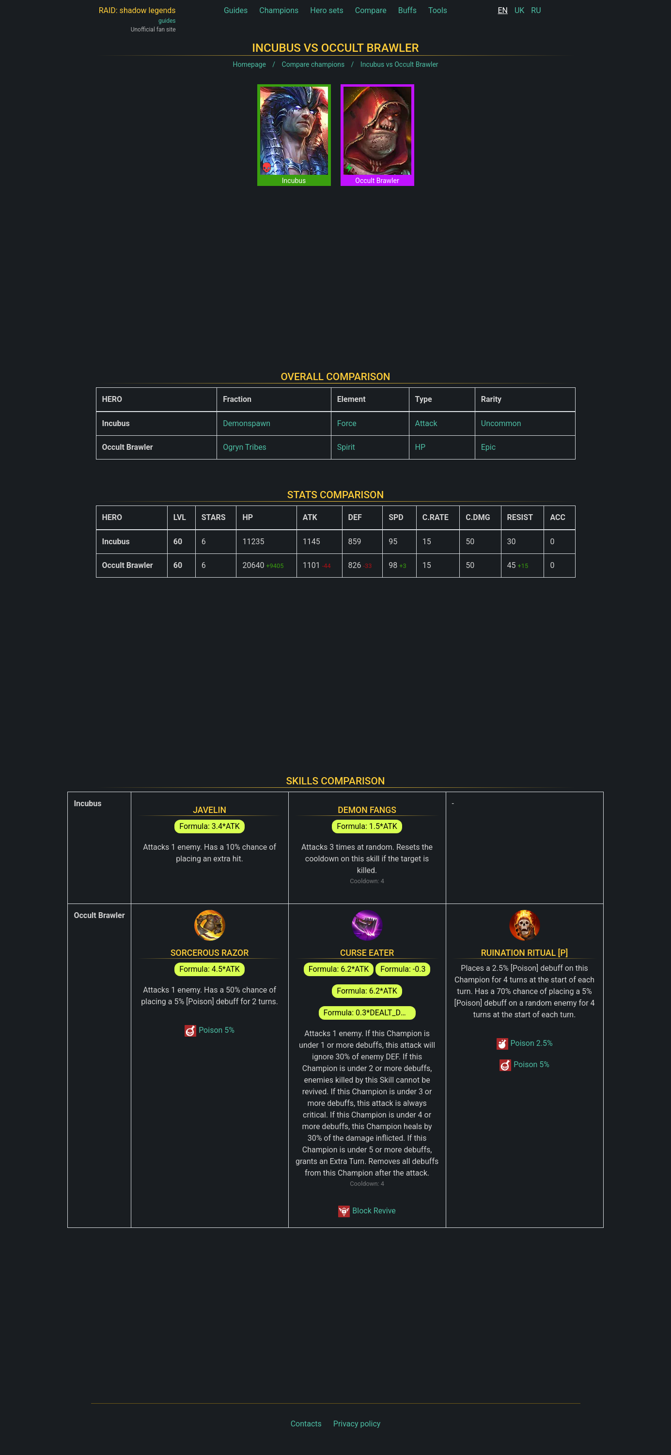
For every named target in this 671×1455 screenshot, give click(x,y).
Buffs (407, 10)
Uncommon (501, 423)
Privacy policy (357, 1423)
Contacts (306, 1423)
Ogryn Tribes (244, 447)
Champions (278, 10)
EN (503, 10)
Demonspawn (246, 423)
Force (347, 423)
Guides (236, 10)
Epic (488, 447)
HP (420, 447)
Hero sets (326, 10)
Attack (426, 423)
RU (536, 10)
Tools (437, 10)
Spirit (346, 447)
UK (519, 10)
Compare (371, 10)
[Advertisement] (336, 270)
